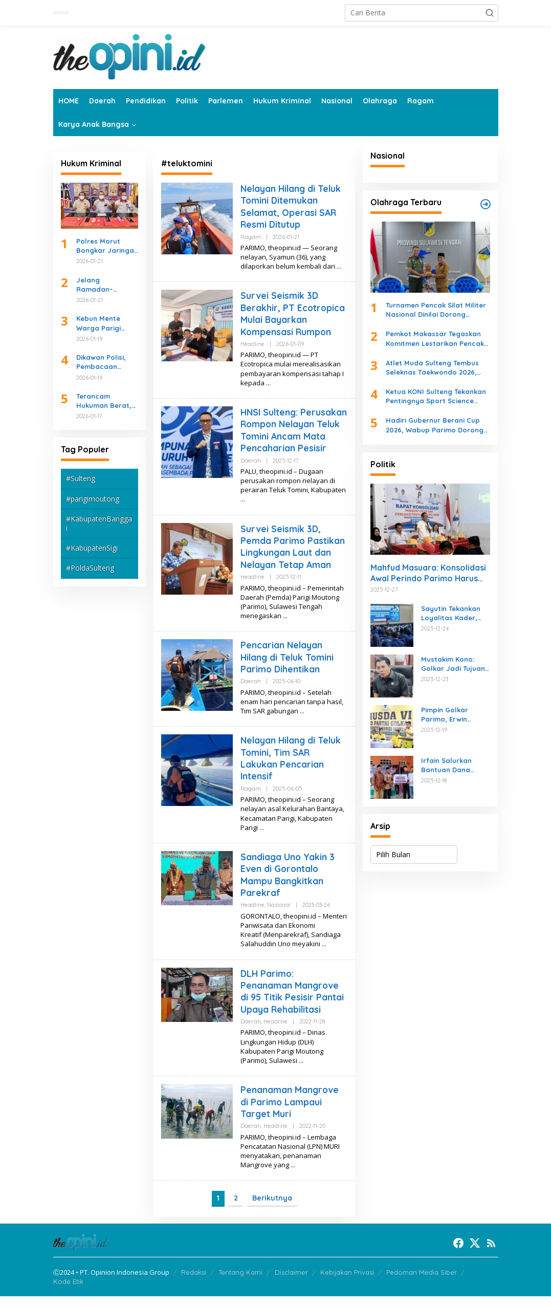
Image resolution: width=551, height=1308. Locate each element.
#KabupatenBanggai (99, 523)
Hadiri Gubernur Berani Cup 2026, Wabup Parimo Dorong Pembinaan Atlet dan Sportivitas (434, 425)
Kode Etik (68, 1293)
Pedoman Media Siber (421, 1284)
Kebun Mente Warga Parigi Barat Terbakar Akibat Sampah (102, 323)
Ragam (250, 237)
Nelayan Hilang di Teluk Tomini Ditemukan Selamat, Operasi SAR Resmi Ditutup (292, 206)
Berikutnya (272, 1210)
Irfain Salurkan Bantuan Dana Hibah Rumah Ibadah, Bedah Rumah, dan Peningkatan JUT (449, 765)
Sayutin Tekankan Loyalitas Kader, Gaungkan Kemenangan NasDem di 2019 (450, 613)
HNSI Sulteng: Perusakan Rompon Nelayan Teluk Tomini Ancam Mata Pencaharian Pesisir (287, 436)
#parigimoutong (92, 499)
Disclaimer (291, 1284)
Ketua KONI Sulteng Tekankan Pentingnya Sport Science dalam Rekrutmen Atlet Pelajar (436, 396)
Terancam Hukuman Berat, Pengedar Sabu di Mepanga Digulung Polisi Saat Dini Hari (106, 401)
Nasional (279, 917)
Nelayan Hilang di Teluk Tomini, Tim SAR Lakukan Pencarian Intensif (292, 770)
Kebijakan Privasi (347, 1284)
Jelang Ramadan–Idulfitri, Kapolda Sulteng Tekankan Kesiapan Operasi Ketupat (106, 285)
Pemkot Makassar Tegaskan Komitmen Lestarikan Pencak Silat (435, 338)
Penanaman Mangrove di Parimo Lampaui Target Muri (290, 1114)
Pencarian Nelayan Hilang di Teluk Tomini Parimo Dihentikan (288, 669)
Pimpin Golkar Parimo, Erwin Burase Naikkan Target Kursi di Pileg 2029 (455, 715)
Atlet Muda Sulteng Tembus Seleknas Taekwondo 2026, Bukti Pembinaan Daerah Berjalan (432, 368)
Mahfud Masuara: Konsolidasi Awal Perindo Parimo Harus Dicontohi (428, 573)
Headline (252, 343)
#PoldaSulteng (90, 568)
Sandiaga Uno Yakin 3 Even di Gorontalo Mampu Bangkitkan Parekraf (288, 886)
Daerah (250, 472)
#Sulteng (80, 478)
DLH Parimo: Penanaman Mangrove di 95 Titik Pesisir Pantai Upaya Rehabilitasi (292, 1003)
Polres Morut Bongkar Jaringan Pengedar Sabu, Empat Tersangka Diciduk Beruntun (107, 246)
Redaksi (193, 1284)
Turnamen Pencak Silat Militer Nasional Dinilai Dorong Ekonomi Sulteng (436, 310)
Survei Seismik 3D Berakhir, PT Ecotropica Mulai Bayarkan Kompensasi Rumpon (293, 313)
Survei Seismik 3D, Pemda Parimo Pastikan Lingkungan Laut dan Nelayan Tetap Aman (292, 558)
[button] (489, 12)
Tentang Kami (240, 1284)
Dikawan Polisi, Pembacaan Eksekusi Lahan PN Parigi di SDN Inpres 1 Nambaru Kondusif (107, 362)
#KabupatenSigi (92, 548)
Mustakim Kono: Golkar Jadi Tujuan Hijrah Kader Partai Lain (454, 664)
